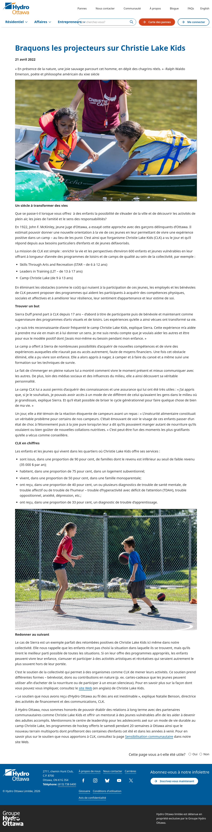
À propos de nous (90, 771)
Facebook (83, 780)
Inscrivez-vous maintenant (174, 781)
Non (206, 754)
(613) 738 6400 (67, 784)
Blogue (174, 8)
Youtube (119, 780)
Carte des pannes (157, 22)
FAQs (191, 8)
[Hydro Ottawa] (16, 8)
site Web (85, 688)
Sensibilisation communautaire (149, 736)
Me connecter (193, 22)
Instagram (95, 780)
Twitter (131, 780)
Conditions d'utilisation (107, 791)
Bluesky (107, 780)
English (204, 8)
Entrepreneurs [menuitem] (71, 22)
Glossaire (84, 791)
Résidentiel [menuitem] (16, 22)
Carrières (130, 771)
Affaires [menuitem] (42, 22)
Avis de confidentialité (92, 798)
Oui (194, 754)
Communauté (132, 8)
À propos (155, 8)
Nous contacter (105, 8)
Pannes (82, 8)
